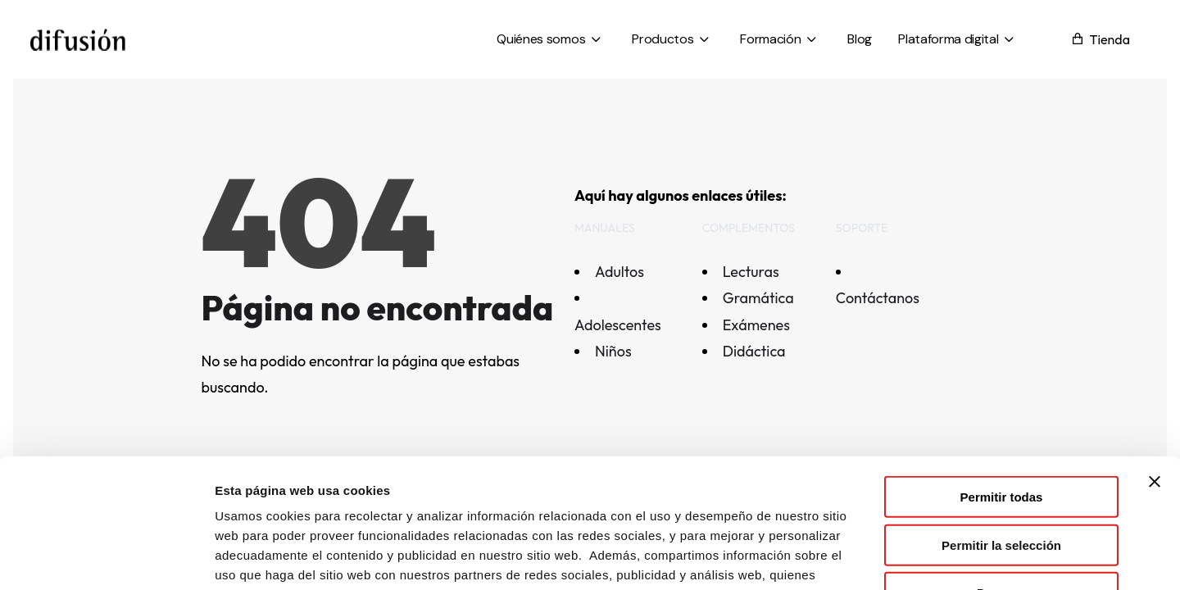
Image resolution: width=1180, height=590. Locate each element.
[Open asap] (1143, 504)
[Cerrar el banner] (1154, 359)
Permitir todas (1001, 374)
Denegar (1001, 470)
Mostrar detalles (887, 558)
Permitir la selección (1001, 422)
